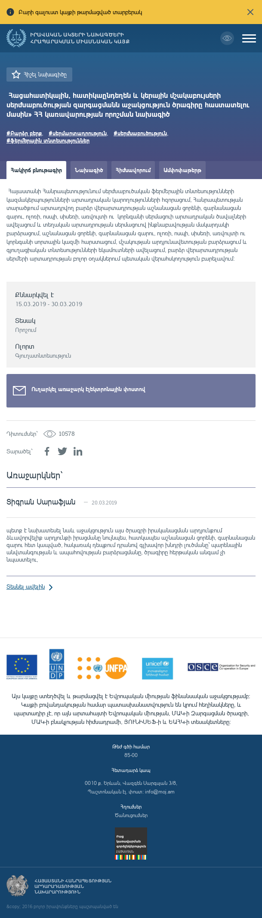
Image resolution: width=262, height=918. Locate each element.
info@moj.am (160, 791)
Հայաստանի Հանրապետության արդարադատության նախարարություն (72, 886)
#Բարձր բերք (24, 133)
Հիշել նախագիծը (45, 74)
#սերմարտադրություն (78, 133)
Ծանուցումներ (131, 815)
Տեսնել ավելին (25, 586)
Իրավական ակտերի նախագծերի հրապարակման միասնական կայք (79, 38)
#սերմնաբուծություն (140, 133)
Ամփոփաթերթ (182, 169)
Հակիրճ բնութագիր (36, 169)
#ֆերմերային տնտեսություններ (47, 140)
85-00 (131, 755)
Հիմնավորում (133, 169)
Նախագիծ (89, 169)
